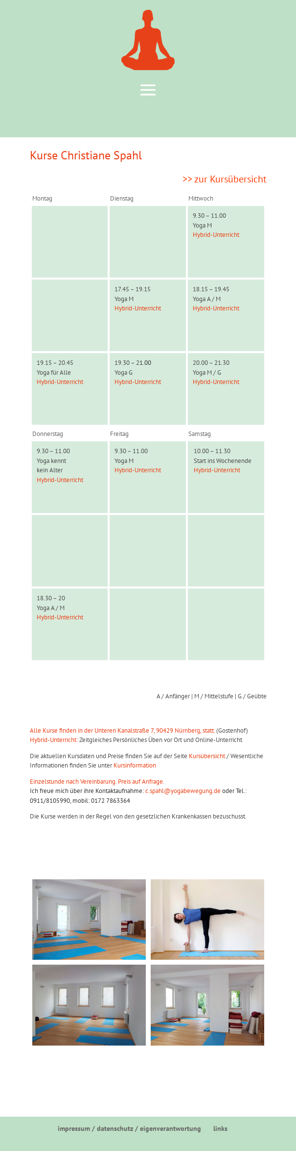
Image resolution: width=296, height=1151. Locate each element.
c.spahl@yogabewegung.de (183, 791)
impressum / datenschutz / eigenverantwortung (129, 1128)
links (220, 1128)
